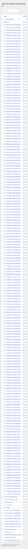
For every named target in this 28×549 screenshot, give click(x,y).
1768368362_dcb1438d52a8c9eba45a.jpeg (12, 456)
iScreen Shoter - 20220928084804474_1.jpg (12, 515)
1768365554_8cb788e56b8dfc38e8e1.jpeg (12, 342)
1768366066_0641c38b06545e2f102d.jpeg (12, 366)
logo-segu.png (8, 532)
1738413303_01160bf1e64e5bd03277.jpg (12, 309)
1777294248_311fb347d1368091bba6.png (12, 486)
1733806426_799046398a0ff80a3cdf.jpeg (12, 279)
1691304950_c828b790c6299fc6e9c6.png (12, 239)
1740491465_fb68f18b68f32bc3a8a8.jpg (12, 323)
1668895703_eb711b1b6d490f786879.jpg (12, 76)
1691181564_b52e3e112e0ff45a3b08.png (12, 160)
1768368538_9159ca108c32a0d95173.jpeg (12, 467)
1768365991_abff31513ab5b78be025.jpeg (12, 363)
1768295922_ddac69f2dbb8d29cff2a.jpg (12, 331)
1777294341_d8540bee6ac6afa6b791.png (12, 491)
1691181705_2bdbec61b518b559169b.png (12, 163)
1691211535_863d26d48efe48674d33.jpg (12, 214)
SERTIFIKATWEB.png (10, 537)
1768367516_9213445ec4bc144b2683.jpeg (12, 412)
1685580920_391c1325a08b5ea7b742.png (12, 144)
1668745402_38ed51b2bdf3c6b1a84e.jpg (12, 43)
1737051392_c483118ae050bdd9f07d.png (12, 307)
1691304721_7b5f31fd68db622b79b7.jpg (12, 222)
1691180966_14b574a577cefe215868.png (12, 152)
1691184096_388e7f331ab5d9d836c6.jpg (12, 198)
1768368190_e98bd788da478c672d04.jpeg (12, 448)
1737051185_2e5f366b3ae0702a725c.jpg (12, 296)
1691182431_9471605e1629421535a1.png (12, 171)
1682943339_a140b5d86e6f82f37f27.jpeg (12, 119)
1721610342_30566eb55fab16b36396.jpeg (12, 255)
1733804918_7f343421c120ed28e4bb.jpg (12, 277)
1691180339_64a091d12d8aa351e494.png (12, 149)
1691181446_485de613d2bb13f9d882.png (12, 157)
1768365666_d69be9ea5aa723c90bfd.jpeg (12, 347)
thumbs (6, 22)
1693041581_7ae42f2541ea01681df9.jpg (12, 247)
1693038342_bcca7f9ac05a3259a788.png (12, 244)
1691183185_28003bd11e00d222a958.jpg (12, 182)
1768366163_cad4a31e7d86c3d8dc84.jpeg (12, 372)
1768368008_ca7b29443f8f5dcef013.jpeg (12, 439)
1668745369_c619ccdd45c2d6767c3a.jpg (12, 41)
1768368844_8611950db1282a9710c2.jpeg (12, 477)
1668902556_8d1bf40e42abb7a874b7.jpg (12, 87)
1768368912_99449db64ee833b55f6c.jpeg (12, 480)
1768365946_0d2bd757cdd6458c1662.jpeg (12, 361)
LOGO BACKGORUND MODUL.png (12, 518)
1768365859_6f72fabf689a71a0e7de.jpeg (12, 355)
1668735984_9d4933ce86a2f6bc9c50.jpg (12, 32)
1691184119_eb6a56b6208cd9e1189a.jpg (12, 201)
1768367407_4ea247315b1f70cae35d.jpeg (12, 407)
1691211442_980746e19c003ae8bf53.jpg (12, 212)
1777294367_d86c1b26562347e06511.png (12, 494)
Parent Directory (9, 19)
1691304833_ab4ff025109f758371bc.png (12, 231)
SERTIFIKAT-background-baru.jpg (12, 534)
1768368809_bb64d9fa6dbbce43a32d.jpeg (12, 475)
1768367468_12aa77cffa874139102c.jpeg (12, 410)
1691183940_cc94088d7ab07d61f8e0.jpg (12, 184)
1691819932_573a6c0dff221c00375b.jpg (12, 241)
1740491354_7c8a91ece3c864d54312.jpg (12, 312)
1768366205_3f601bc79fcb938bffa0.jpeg (12, 374)
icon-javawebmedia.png (10, 496)
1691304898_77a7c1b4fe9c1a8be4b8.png (12, 233)
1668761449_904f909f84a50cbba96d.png (12, 60)
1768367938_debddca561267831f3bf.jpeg (12, 434)
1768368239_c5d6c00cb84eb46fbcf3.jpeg (12, 450)
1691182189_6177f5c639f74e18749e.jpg (12, 168)
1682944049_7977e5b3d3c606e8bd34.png (12, 127)
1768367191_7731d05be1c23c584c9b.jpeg (12, 396)
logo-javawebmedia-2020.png (12, 521)
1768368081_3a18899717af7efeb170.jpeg (12, 442)
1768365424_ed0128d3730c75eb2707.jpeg (12, 336)
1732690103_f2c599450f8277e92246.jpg (12, 271)
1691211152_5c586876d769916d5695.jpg (12, 206)
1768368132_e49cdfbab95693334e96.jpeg (12, 445)
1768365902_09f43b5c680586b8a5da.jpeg (12, 358)
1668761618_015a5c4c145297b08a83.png (12, 62)
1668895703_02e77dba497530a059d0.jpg (12, 73)
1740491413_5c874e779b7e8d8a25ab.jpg (12, 320)
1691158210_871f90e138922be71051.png (12, 146)
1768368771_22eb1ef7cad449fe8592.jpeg (12, 472)
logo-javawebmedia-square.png (12, 526)
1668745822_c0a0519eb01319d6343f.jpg (12, 54)
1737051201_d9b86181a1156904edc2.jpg (12, 298)
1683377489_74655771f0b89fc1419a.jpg (12, 133)
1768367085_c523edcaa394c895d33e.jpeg (12, 391)
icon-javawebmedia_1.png (11, 499)
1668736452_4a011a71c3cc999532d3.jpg (12, 35)
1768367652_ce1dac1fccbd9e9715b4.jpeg (12, 418)
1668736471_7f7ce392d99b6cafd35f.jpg (12, 38)
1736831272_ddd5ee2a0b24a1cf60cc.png (12, 282)
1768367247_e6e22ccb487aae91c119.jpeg (12, 399)
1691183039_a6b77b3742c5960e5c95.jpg (12, 179)
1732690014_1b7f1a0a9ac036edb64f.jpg (12, 266)
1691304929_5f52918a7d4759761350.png (12, 236)
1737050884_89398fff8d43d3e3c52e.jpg (12, 288)
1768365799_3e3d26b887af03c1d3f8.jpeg (12, 353)
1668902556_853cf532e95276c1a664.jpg (12, 84)
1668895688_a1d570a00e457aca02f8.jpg (12, 68)
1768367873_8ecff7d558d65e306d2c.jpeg (12, 429)
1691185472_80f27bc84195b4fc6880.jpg (12, 203)
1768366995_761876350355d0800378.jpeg (12, 385)
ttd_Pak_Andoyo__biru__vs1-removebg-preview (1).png (12, 540)
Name (5, 16)
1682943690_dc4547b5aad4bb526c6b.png (12, 122)
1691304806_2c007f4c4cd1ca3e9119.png (12, 228)
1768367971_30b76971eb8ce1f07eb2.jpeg (12, 437)
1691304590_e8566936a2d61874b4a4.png (12, 220)
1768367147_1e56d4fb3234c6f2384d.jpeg (12, 393)
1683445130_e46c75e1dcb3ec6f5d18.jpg (12, 141)
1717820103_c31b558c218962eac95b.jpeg (12, 252)
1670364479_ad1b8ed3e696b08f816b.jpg (12, 100)
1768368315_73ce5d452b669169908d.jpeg (12, 453)
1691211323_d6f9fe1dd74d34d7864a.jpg (12, 209)
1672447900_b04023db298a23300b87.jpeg (12, 108)
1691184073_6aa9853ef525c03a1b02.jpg (12, 195)
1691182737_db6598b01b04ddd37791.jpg (12, 174)
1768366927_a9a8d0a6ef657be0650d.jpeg (12, 382)
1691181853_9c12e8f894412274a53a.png (12, 165)
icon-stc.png (8, 505)
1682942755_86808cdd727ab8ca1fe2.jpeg (12, 117)
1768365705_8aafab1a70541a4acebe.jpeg (12, 350)
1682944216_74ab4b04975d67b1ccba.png (12, 130)
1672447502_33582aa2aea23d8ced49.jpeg (12, 106)
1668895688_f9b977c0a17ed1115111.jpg (12, 70)
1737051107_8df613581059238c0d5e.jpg (12, 293)
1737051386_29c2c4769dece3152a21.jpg (12, 304)
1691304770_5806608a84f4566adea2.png (12, 225)
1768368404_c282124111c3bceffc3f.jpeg (12, 458)
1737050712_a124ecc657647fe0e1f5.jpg (12, 285)
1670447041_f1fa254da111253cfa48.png (12, 103)
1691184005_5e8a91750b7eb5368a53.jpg (12, 190)
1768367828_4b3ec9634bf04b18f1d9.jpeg (12, 426)
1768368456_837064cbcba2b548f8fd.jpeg (12, 461)
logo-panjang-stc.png (10, 529)
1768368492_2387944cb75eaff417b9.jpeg (12, 464)
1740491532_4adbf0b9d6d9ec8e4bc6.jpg (12, 326)
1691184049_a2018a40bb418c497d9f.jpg (12, 193)
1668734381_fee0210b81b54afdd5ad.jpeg (12, 27)
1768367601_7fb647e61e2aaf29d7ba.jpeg (12, 415)
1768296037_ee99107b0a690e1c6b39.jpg (12, 334)
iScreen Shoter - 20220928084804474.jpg (12, 513)
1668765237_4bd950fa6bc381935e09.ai (12, 65)
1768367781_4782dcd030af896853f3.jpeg (12, 423)
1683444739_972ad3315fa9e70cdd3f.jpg (12, 136)
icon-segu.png (8, 502)
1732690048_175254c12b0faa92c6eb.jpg (12, 269)
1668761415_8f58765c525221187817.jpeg (12, 57)
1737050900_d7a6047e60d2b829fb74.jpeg (12, 290)
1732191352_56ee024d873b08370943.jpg (12, 258)
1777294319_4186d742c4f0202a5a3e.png (12, 488)
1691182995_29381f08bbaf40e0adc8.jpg (12, 176)
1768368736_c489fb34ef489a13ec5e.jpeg (12, 469)
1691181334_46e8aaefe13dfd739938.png (12, 155)
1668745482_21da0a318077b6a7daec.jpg (12, 49)
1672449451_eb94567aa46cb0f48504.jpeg (12, 114)
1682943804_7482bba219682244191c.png (12, 125)
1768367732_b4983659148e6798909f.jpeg (12, 420)
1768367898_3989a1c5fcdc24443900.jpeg (12, 431)
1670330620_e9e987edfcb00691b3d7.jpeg (12, 98)
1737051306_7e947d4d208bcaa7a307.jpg (12, 301)
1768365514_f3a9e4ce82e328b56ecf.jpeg (12, 339)
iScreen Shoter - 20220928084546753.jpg (12, 510)
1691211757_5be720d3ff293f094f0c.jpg (12, 217)
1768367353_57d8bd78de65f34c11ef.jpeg (12, 404)
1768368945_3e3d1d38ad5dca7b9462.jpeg (12, 483)
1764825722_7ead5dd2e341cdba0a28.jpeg (12, 328)
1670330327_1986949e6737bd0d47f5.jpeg (12, 95)
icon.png (7, 507)
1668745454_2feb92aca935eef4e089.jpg (12, 46)
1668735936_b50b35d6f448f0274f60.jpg (12, 30)
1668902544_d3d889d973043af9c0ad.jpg (12, 81)
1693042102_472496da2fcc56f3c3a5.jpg (12, 250)
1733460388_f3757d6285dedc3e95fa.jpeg (12, 274)
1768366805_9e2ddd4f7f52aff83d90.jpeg (12, 380)
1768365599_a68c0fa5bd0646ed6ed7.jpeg (12, 345)
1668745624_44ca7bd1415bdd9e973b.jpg (12, 51)
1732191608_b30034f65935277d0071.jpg (12, 263)
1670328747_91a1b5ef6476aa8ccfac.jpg (12, 92)
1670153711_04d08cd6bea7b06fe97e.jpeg (12, 89)
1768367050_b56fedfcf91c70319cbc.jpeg (12, 388)
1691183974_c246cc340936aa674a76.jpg (12, 187)
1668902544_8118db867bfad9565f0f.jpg (12, 79)
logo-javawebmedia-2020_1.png (12, 524)
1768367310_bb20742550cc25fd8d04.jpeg (12, 401)
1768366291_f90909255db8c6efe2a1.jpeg (12, 377)
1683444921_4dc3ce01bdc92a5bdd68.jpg (12, 138)
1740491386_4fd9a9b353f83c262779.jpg (12, 317)
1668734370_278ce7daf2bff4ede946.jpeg (12, 24)
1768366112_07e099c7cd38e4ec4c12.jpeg (12, 369)
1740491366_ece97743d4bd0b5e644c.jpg (12, 315)
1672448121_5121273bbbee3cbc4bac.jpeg (12, 111)
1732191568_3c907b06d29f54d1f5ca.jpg (12, 260)
